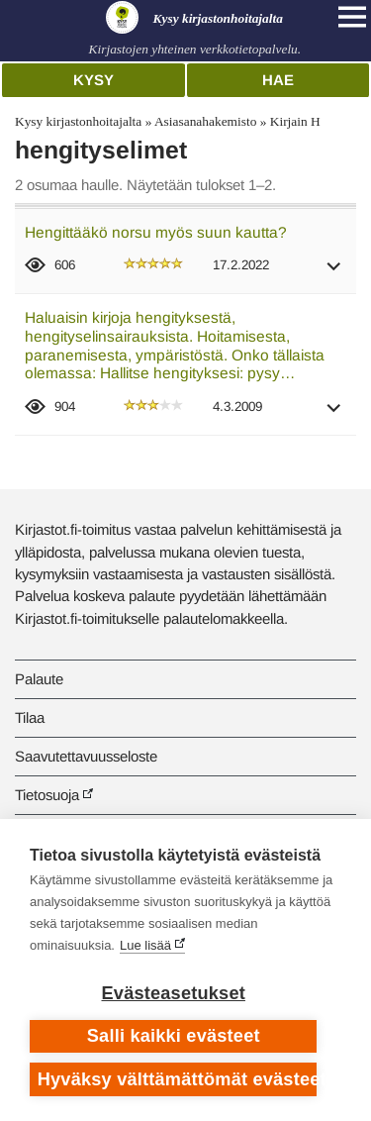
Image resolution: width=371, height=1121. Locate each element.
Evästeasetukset (173, 993)
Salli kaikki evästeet (173, 1036)
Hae (278, 79)
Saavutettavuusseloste (86, 756)
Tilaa (30, 717)
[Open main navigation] (352, 17)
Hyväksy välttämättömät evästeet (178, 1079)
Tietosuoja (47, 794)
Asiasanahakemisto (205, 121)
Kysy (93, 79)
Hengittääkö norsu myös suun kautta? (156, 232)
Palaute (39, 678)
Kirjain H (295, 121)
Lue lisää (145, 945)
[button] (334, 272)
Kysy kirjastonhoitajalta (78, 121)
